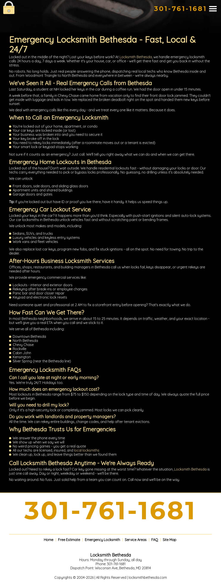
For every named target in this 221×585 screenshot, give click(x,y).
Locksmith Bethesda (136, 57)
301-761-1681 (180, 9)
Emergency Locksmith (102, 540)
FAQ (154, 540)
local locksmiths (86, 450)
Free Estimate (69, 540)
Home (48, 540)
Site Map (169, 540)
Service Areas (136, 540)
